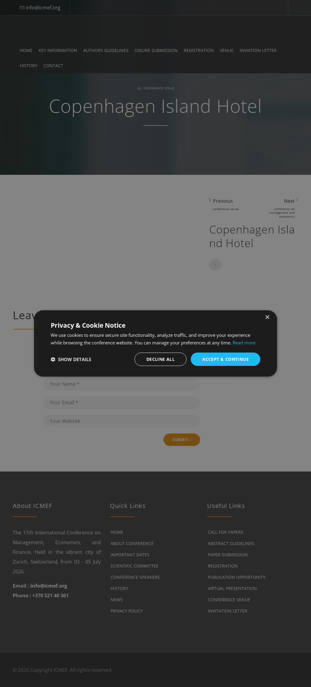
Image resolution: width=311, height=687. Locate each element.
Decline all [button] (160, 359)
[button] (71, 359)
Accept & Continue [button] (225, 359)
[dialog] (155, 343)
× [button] (267, 317)
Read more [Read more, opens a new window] (244, 343)
